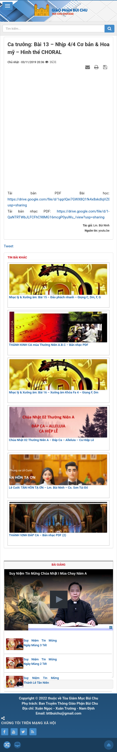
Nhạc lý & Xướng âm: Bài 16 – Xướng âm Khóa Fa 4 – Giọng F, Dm (58, 376)
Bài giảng (58, 564)
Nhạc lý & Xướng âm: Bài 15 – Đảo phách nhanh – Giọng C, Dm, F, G (58, 281)
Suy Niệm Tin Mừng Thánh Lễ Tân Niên (41, 680)
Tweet (8, 246)
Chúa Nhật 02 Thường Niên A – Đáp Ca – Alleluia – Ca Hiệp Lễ (58, 424)
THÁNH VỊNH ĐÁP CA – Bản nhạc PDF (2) (58, 519)
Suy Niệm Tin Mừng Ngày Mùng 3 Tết (40, 643)
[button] (59, 599)
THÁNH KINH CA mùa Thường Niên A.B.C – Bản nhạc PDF (58, 329)
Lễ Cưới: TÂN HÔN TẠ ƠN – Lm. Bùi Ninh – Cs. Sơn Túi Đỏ (58, 471)
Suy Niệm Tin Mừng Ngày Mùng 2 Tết (40, 662)
